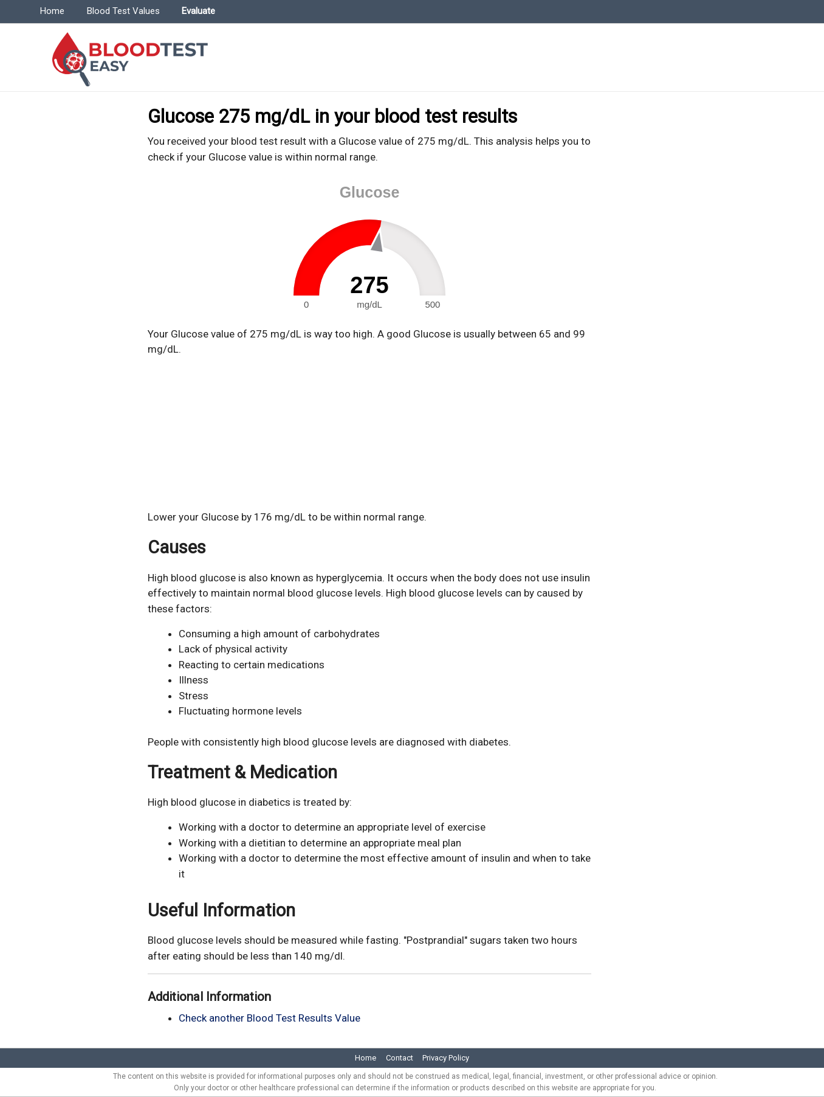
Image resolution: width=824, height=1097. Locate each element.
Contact (399, 1057)
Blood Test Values (123, 10)
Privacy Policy (445, 1057)
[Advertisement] (369, 433)
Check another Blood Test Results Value (269, 1018)
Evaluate (198, 10)
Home (52, 10)
